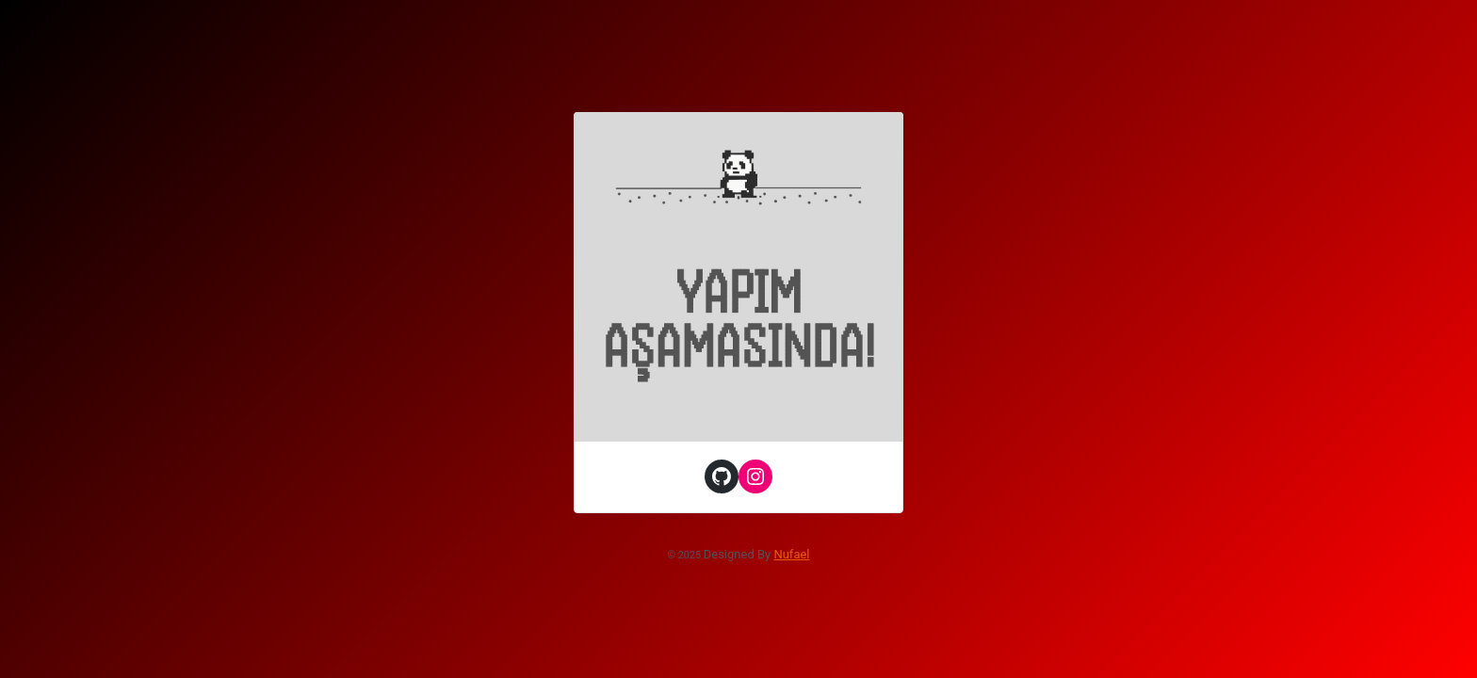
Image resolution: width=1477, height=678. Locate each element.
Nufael (791, 554)
